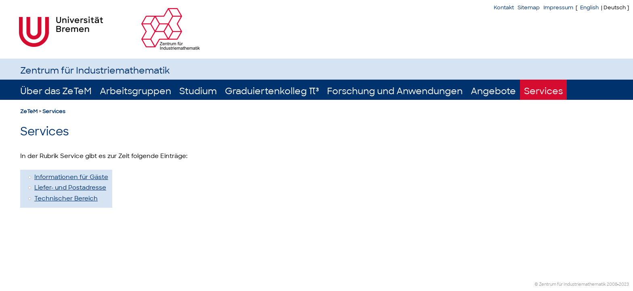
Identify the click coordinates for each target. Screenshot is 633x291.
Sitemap (529, 7)
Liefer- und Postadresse (70, 187)
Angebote (493, 91)
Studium (198, 91)
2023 (624, 284)
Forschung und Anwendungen (395, 91)
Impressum (558, 7)
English (589, 7)
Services (543, 91)
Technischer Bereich (66, 198)
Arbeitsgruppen (135, 91)
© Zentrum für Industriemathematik (570, 284)
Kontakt (504, 7)
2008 (612, 284)
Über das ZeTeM (56, 91)
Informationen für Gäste (71, 177)
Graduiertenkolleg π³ (272, 91)
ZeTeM (29, 111)
